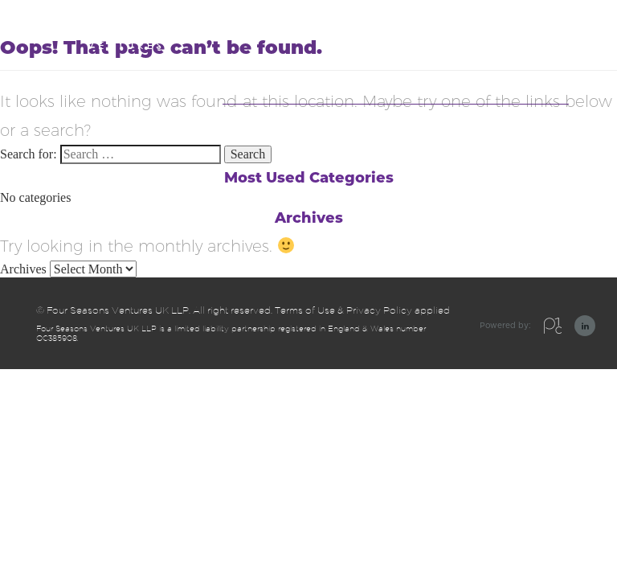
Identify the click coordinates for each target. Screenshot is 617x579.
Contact (548, 81)
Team (502, 81)
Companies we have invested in (392, 81)
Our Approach (259, 81)
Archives (23, 269)
